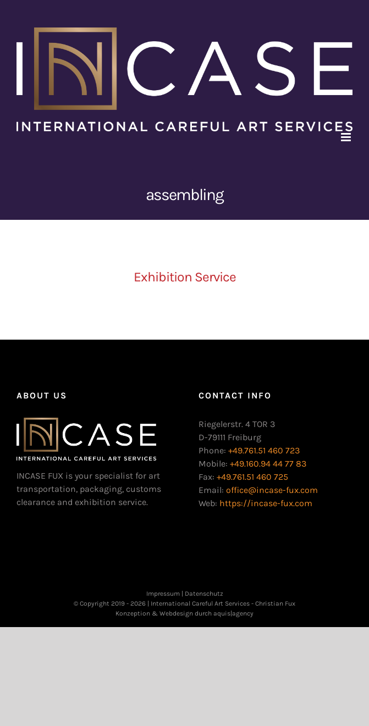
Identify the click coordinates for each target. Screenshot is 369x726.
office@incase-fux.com (272, 490)
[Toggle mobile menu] (347, 137)
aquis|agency (233, 613)
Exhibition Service (185, 277)
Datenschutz (204, 593)
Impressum (163, 593)
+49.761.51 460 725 (252, 477)
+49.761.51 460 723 (264, 450)
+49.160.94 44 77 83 (268, 463)
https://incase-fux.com (265, 503)
